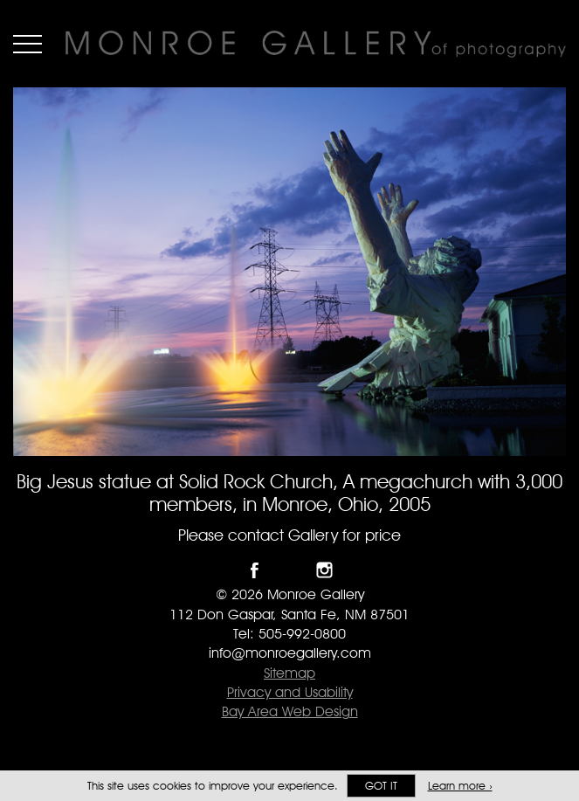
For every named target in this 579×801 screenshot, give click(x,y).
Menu (27, 44)
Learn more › (460, 785)
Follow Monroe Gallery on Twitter (289, 570)
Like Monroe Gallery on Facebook (254, 570)
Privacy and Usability (290, 692)
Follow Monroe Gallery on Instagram (324, 570)
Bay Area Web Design (290, 711)
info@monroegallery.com (290, 653)
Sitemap (289, 673)
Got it (381, 785)
